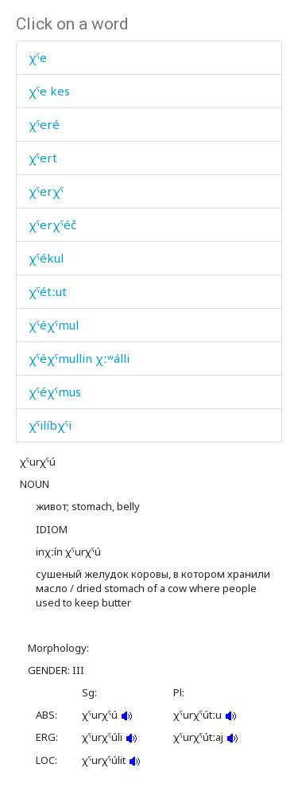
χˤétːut (48, 291)
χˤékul (46, 258)
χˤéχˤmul (54, 325)
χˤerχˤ (46, 191)
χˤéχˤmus (55, 392)
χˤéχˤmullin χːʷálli (79, 358)
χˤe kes (49, 91)
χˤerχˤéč (52, 224)
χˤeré (44, 124)
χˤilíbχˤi (50, 425)
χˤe (38, 57)
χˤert (43, 158)
